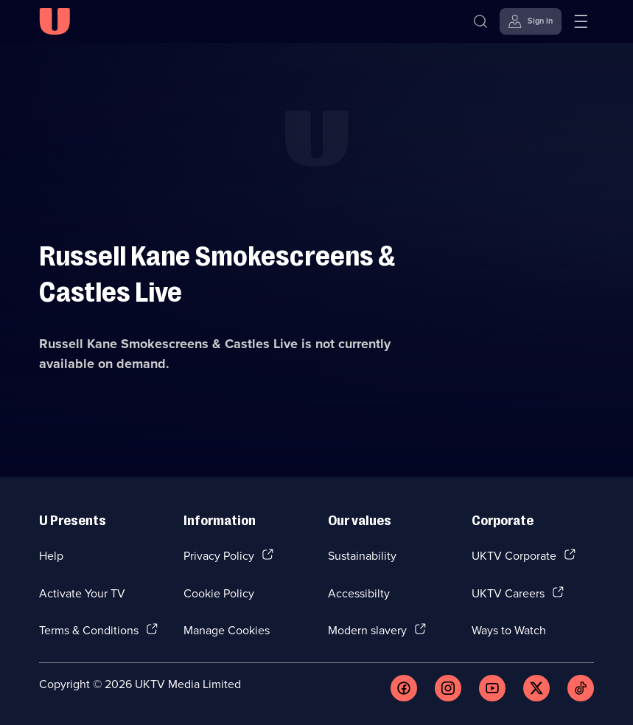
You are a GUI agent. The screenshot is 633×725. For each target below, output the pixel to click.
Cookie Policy (218, 593)
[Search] (480, 21)
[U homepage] (54, 21)
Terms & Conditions (89, 630)
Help (51, 555)
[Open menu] (580, 21)
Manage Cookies (226, 630)
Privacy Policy (218, 555)
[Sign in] (531, 21)
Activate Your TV (82, 593)
